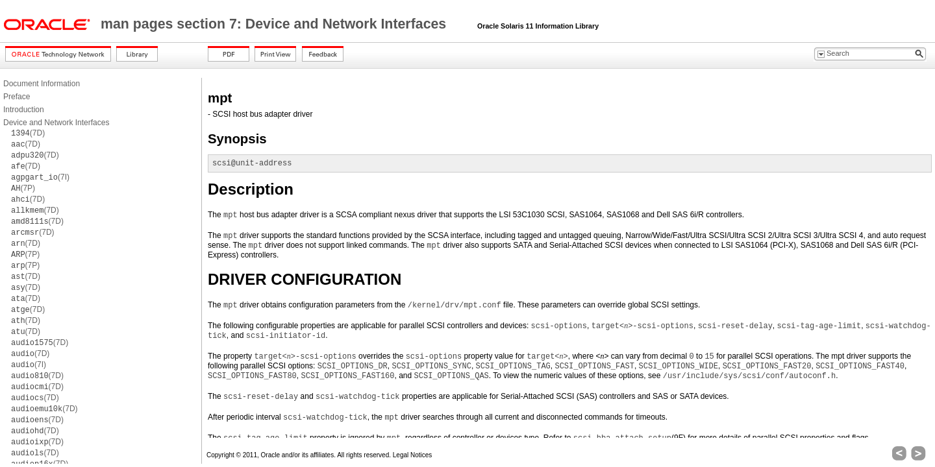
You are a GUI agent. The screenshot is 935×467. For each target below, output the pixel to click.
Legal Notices (412, 455)
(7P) (23, 188)
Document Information (41, 83)
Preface (16, 96)
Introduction (23, 109)
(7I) (40, 177)
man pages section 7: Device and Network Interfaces (275, 24)
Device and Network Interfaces (56, 122)
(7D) (28, 133)
